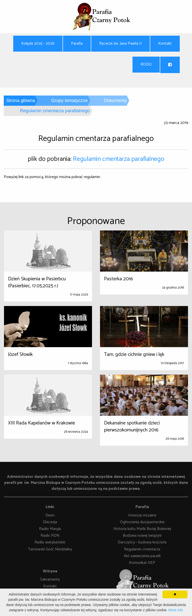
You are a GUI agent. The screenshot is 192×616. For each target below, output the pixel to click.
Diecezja (50, 522)
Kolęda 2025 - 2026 (37, 43)
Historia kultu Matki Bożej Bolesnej (142, 528)
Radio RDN (50, 535)
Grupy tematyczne (69, 100)
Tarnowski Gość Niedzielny (50, 549)
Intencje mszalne (142, 515)
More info (175, 610)
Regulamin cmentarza (142, 549)
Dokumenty (115, 100)
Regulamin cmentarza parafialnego (118, 159)
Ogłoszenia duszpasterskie (142, 522)
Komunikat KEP (142, 562)
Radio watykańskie (49, 542)
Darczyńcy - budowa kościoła (142, 542)
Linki (50, 507)
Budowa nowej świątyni (142, 535)
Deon (50, 515)
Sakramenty (50, 579)
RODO (146, 64)
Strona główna (20, 100)
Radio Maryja (50, 528)
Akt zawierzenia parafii (142, 556)
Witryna (50, 571)
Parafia (77, 43)
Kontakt (165, 43)
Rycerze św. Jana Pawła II (120, 43)
